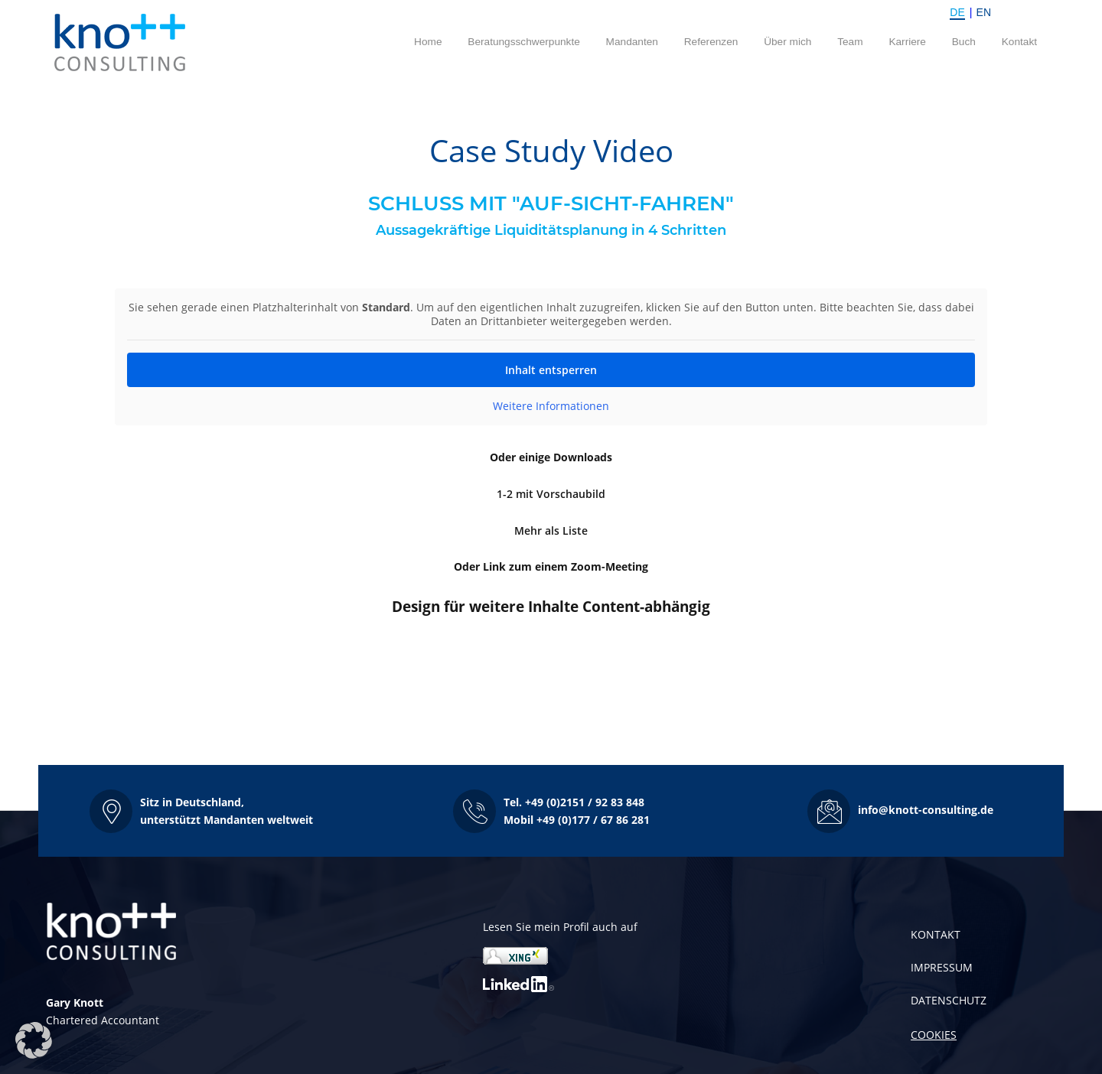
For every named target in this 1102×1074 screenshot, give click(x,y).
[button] (201, 811)
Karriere (907, 41)
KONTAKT (935, 934)
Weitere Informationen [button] (551, 406)
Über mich (787, 41)
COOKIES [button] (934, 1034)
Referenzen (711, 41)
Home (428, 41)
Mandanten (632, 41)
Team (849, 41)
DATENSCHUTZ (948, 1000)
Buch (964, 41)
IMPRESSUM (942, 967)
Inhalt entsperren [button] (551, 370)
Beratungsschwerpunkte (524, 41)
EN (983, 12)
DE (957, 12)
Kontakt (1019, 41)
